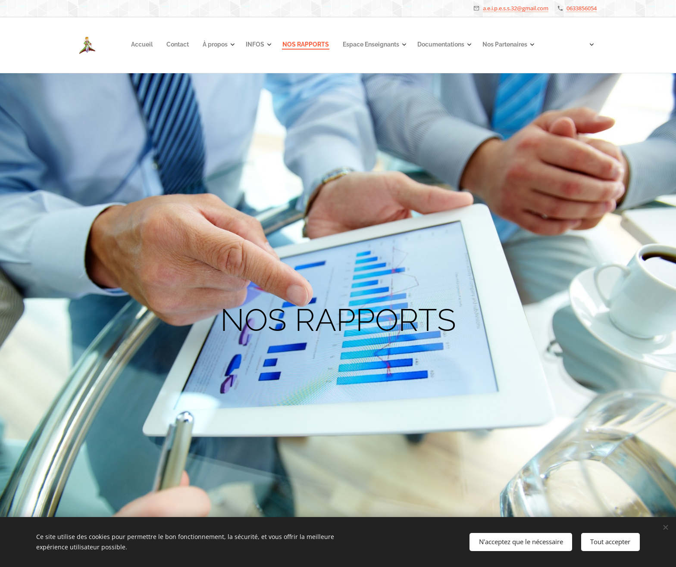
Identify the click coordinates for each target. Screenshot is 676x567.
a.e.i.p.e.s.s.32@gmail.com (515, 8)
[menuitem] (425, 45)
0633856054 (581, 8)
